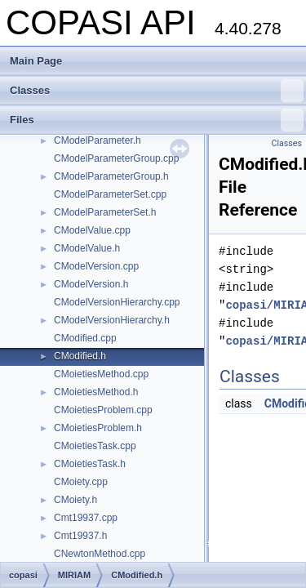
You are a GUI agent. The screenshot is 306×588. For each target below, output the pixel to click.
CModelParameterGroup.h (111, 176)
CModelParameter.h (97, 140)
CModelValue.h (87, 248)
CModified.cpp (85, 338)
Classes (157, 90)
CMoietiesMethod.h (96, 392)
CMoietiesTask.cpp (95, 446)
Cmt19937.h (80, 535)
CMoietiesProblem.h (98, 428)
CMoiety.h (75, 500)
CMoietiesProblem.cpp (103, 410)
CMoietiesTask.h (90, 464)
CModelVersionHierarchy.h (112, 320)
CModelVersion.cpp (96, 266)
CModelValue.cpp (92, 230)
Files (157, 120)
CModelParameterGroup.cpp (116, 158)
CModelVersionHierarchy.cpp (117, 302)
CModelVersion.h (91, 284)
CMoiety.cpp (81, 482)
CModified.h (80, 356)
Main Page (36, 61)
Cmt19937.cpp (86, 517)
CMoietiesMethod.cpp (101, 374)
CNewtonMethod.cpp (99, 553)
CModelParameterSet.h (105, 212)
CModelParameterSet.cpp (110, 194)
